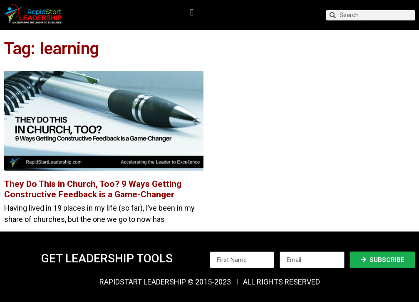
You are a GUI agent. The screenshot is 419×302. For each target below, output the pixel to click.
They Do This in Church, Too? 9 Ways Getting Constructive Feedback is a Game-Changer (92, 189)
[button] (192, 13)
